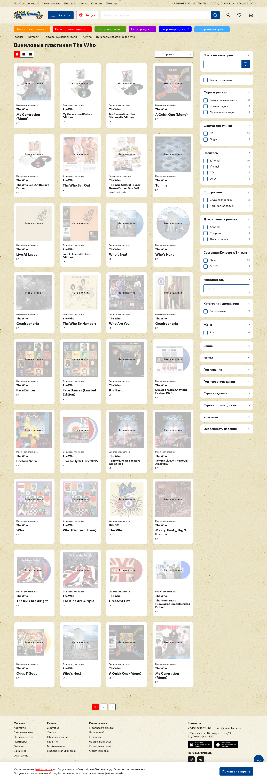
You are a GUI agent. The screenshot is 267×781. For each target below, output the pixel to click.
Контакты (97, 3)
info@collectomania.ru (230, 728)
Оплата (83, 3)
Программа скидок (26, 3)
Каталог (61, 15)
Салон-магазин (51, 3)
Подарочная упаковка (61, 750)
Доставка (70, 3)
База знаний (96, 732)
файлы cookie (43, 769)
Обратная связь (99, 750)
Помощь (111, 3)
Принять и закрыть (236, 771)
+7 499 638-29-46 (183, 3)
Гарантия (52, 741)
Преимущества (23, 736)
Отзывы (19, 746)
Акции (87, 15)
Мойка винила (56, 746)
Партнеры (20, 741)
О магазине (21, 755)
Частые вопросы (100, 741)
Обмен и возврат (58, 736)
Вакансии (20, 750)
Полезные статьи (100, 746)
